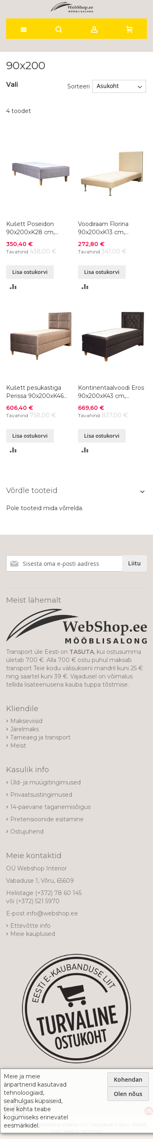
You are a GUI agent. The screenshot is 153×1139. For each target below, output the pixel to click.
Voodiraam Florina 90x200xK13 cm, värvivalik (103, 228)
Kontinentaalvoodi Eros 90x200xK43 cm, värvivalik (111, 392)
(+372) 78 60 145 (58, 893)
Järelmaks (24, 729)
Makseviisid (26, 721)
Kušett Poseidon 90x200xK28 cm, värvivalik (30, 228)
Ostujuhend (27, 831)
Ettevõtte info (30, 925)
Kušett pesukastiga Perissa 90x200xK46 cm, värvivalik (35, 392)
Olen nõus (128, 1094)
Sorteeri (78, 86)
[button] (13, 286)
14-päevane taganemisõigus (50, 807)
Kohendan (128, 1079)
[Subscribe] (134, 563)
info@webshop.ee (52, 913)
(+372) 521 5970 (38, 901)
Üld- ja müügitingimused (45, 782)
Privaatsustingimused (41, 794)
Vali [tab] (12, 84)
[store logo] (72, 7)
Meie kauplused (32, 934)
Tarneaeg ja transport (40, 737)
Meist (18, 745)
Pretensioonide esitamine (47, 819)
